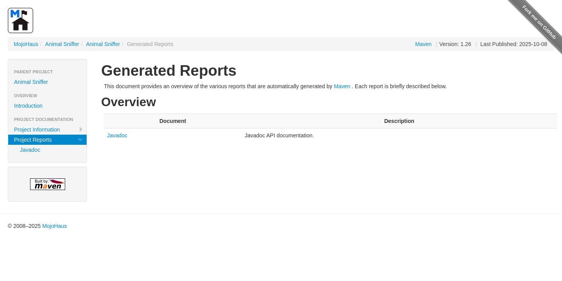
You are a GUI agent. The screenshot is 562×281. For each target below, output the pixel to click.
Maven (423, 44)
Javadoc (30, 150)
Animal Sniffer (62, 44)
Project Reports (48, 140)
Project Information (48, 129)
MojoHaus (26, 44)
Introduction (28, 106)
